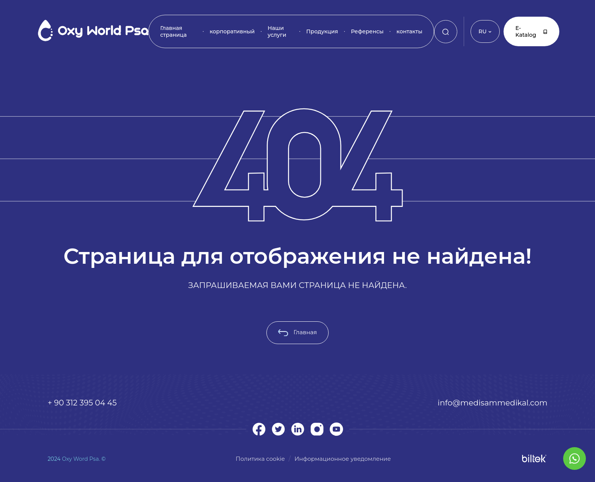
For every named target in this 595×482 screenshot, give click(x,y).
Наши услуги (277, 31)
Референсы (367, 31)
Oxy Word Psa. (81, 458)
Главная (297, 332)
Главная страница (173, 31)
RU (485, 31)
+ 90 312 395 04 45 (81, 402)
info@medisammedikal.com (493, 402)
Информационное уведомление (342, 458)
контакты (409, 31)
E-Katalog (531, 31)
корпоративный (232, 31)
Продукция (322, 31)
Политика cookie (260, 458)
